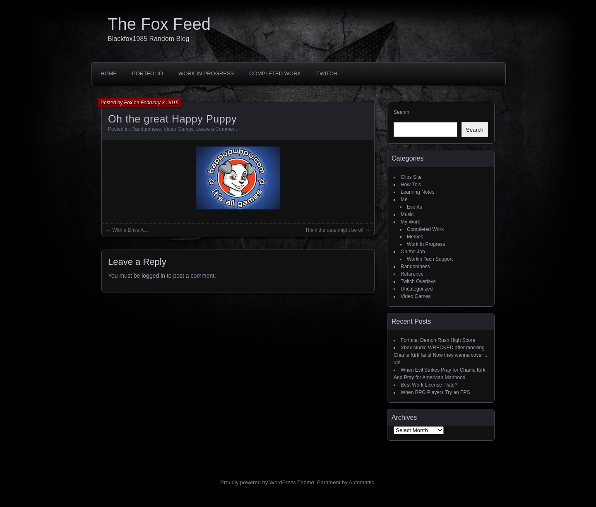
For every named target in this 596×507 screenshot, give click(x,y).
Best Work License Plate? (429, 385)
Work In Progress (206, 73)
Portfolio (147, 73)
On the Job (413, 252)
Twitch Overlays (418, 281)
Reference (412, 274)
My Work (410, 222)
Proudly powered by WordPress (258, 482)
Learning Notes (417, 192)
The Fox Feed (159, 24)
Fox (128, 103)
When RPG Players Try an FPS (435, 392)
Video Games (178, 129)
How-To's (411, 184)
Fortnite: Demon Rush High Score (438, 340)
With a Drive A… (130, 230)
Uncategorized (417, 289)
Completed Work (275, 73)
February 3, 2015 (159, 103)
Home (109, 73)
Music (407, 214)
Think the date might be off (334, 230)
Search (401, 112)
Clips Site (411, 177)
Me (404, 199)
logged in (153, 275)
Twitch (326, 73)
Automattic (361, 482)
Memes (415, 237)
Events (414, 207)
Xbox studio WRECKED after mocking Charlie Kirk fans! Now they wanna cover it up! (440, 355)
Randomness (146, 129)
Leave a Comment (216, 129)
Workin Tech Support (430, 259)
